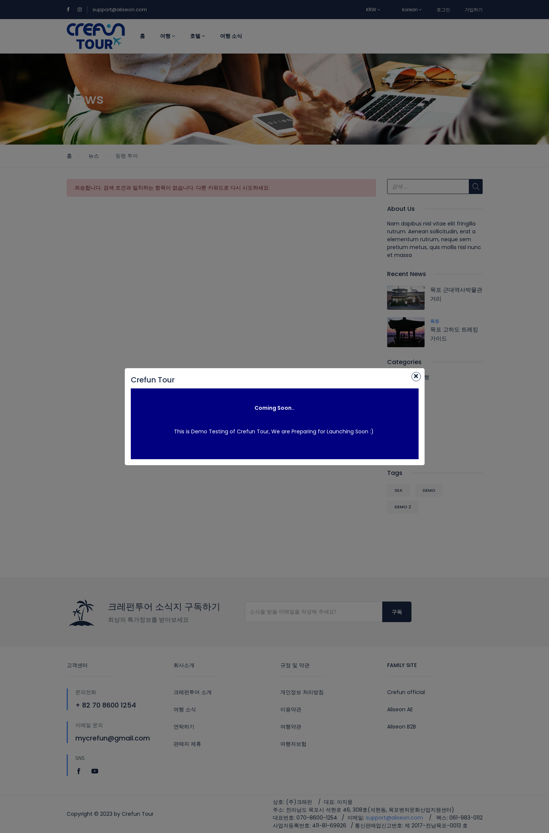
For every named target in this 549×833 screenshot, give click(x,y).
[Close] (416, 376)
